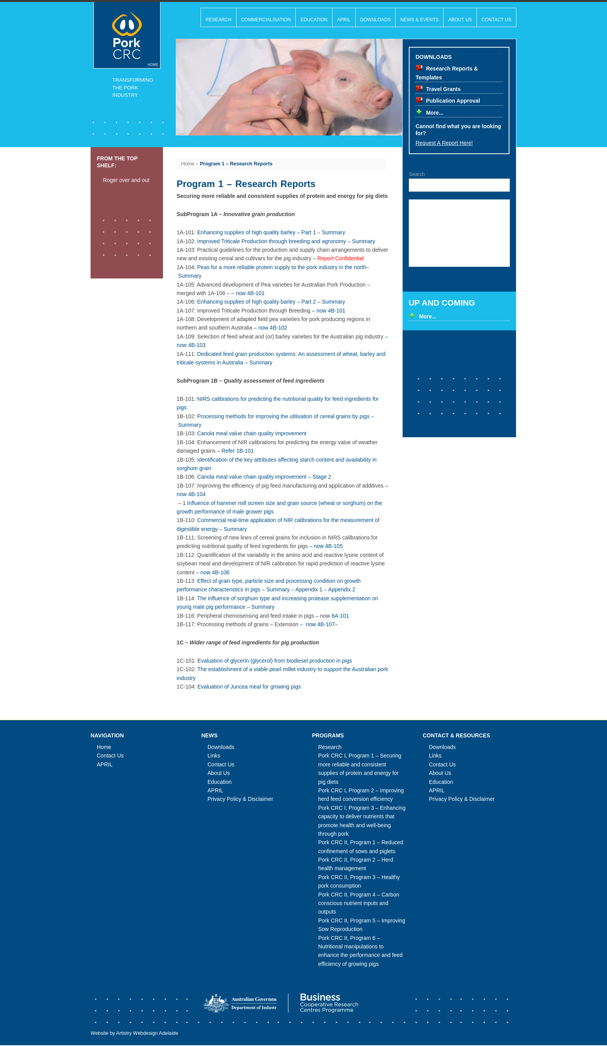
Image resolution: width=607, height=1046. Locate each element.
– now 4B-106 (212, 572)
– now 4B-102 (270, 328)
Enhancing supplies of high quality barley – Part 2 (256, 302)
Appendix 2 (341, 589)
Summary (333, 232)
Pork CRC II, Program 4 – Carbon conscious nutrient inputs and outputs (358, 903)
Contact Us (496, 19)
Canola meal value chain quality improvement (251, 433)
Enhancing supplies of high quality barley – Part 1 (256, 232)
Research (218, 19)
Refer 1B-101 (237, 451)
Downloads (375, 19)
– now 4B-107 (317, 624)
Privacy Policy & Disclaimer (240, 799)
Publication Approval (453, 101)
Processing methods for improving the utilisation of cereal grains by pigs (283, 416)
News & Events (419, 19)
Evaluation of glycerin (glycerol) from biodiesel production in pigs (274, 661)
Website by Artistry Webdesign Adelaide (134, 1034)
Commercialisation (266, 19)
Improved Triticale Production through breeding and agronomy (271, 241)
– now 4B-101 (247, 293)
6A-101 (340, 616)
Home (187, 164)
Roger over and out (126, 180)
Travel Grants (443, 89)
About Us (460, 19)
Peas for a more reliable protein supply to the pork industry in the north (281, 267)
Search (417, 174)
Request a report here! (444, 143)
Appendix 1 (308, 589)
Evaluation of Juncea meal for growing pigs (249, 687)
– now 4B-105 (326, 546)
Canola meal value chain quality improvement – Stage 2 (264, 477)
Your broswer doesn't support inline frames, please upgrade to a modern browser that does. (459, 233)
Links (213, 755)
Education (314, 19)
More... (434, 113)
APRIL (344, 19)
